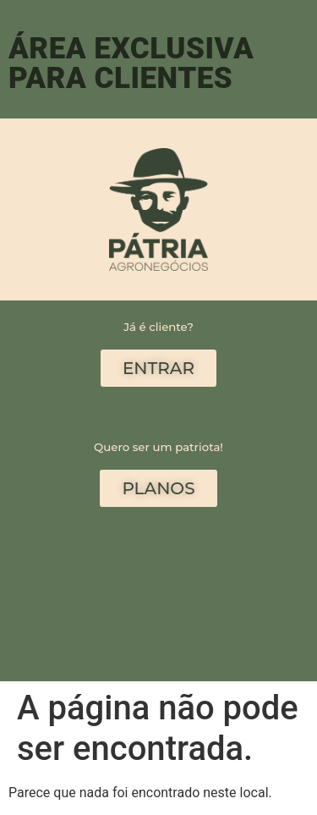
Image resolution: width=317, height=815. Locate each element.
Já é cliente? (158, 326)
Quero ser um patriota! (158, 447)
